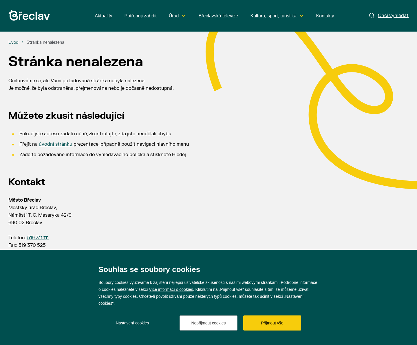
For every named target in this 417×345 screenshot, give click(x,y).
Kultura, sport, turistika (276, 15)
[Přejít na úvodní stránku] (29, 15)
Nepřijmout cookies (208, 323)
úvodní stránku (55, 144)
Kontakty (325, 15)
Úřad (177, 15)
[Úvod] (13, 42)
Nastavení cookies (132, 323)
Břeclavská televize (218, 15)
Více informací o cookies (171, 289)
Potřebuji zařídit (141, 15)
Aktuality (103, 15)
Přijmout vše (272, 323)
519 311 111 (38, 238)
